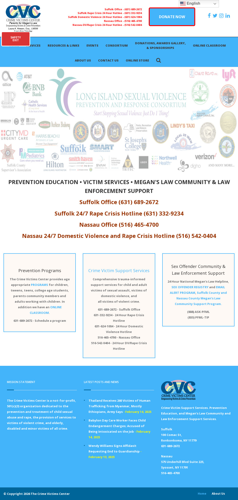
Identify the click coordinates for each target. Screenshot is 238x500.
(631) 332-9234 (133, 13)
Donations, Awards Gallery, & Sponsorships (160, 45)
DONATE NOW (172, 16)
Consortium (117, 45)
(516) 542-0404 (133, 25)
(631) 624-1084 (133, 17)
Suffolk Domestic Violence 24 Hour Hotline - (96, 17)
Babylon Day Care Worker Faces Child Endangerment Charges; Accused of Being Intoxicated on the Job (117, 426)
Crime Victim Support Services (118, 270)
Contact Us (108, 60)
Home (202, 494)
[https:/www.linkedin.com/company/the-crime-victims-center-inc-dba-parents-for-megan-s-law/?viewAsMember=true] (228, 15)
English (190, 4)
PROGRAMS (39, 285)
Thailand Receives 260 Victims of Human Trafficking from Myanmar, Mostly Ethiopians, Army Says (119, 406)
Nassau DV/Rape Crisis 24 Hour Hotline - (98, 25)
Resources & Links (63, 45)
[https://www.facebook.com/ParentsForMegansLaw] (210, 15)
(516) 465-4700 (133, 21)
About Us (83, 60)
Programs (51, 270)
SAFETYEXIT (15, 38)
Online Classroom (209, 45)
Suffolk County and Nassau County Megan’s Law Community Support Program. (201, 298)
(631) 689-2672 (133, 9)
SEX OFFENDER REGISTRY (190, 287)
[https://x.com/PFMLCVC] (215, 15)
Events (92, 45)
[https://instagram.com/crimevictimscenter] (222, 15)
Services (33, 45)
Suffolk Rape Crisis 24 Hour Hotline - (101, 13)
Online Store (137, 60)
